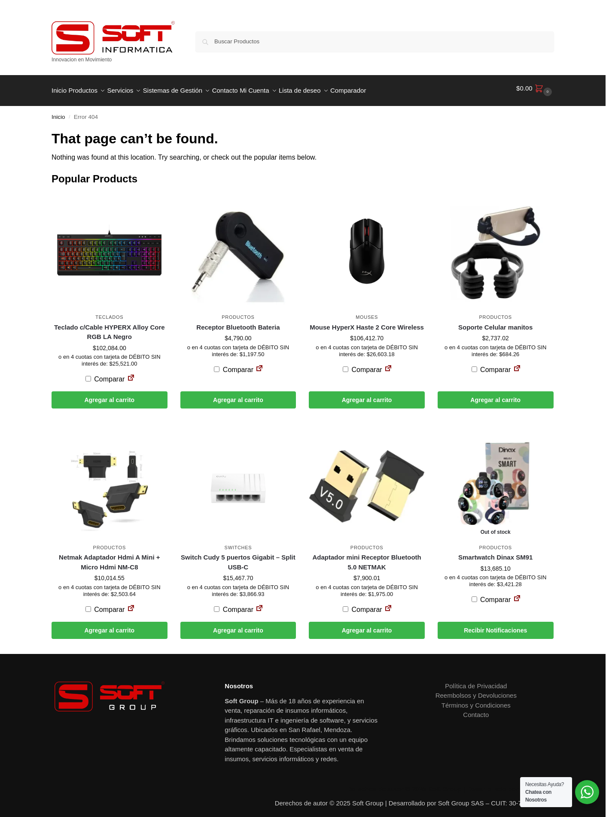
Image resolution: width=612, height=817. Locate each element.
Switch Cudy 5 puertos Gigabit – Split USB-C (238, 557)
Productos (238, 312)
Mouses (367, 312)
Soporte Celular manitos (495, 322)
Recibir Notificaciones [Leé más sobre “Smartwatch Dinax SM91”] (495, 625)
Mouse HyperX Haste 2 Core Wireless (367, 322)
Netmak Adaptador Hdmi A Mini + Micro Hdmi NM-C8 (109, 557)
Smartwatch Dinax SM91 (495, 552)
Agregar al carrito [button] (109, 395)
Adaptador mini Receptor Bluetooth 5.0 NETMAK (366, 557)
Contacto (476, 710)
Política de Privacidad (476, 681)
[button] (535, 88)
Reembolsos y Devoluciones (476, 690)
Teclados (109, 312)
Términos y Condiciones (476, 700)
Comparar (105, 374)
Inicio (58, 112)
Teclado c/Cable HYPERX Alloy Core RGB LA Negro (109, 327)
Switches (238, 542)
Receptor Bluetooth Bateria (238, 322)
